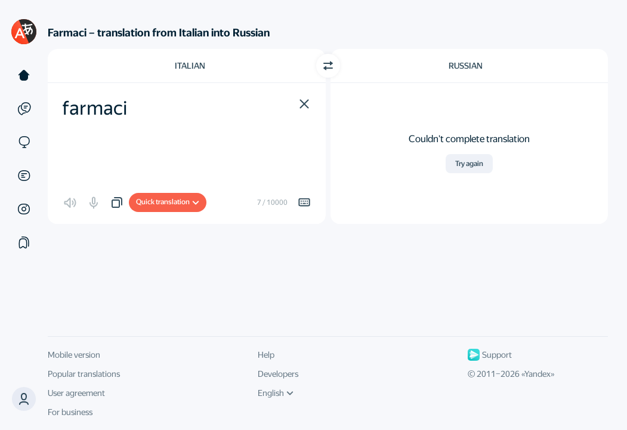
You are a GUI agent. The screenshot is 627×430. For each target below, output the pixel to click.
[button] (304, 104)
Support (490, 355)
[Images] (24, 209)
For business (70, 412)
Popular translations (84, 374)
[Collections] (24, 242)
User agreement (76, 393)
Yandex (537, 374)
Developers (278, 374)
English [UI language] (276, 393)
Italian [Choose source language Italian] (190, 65)
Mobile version (74, 355)
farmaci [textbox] (94, 108)
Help (266, 355)
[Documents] (24, 176)
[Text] (24, 75)
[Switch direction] (328, 66)
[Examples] (24, 109)
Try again (469, 163)
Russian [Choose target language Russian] (466, 65)
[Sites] (24, 142)
